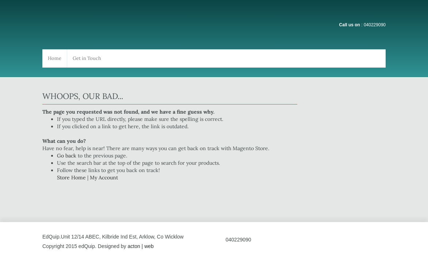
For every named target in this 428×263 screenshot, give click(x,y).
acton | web (140, 246)
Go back (66, 155)
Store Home (71, 177)
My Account (104, 177)
